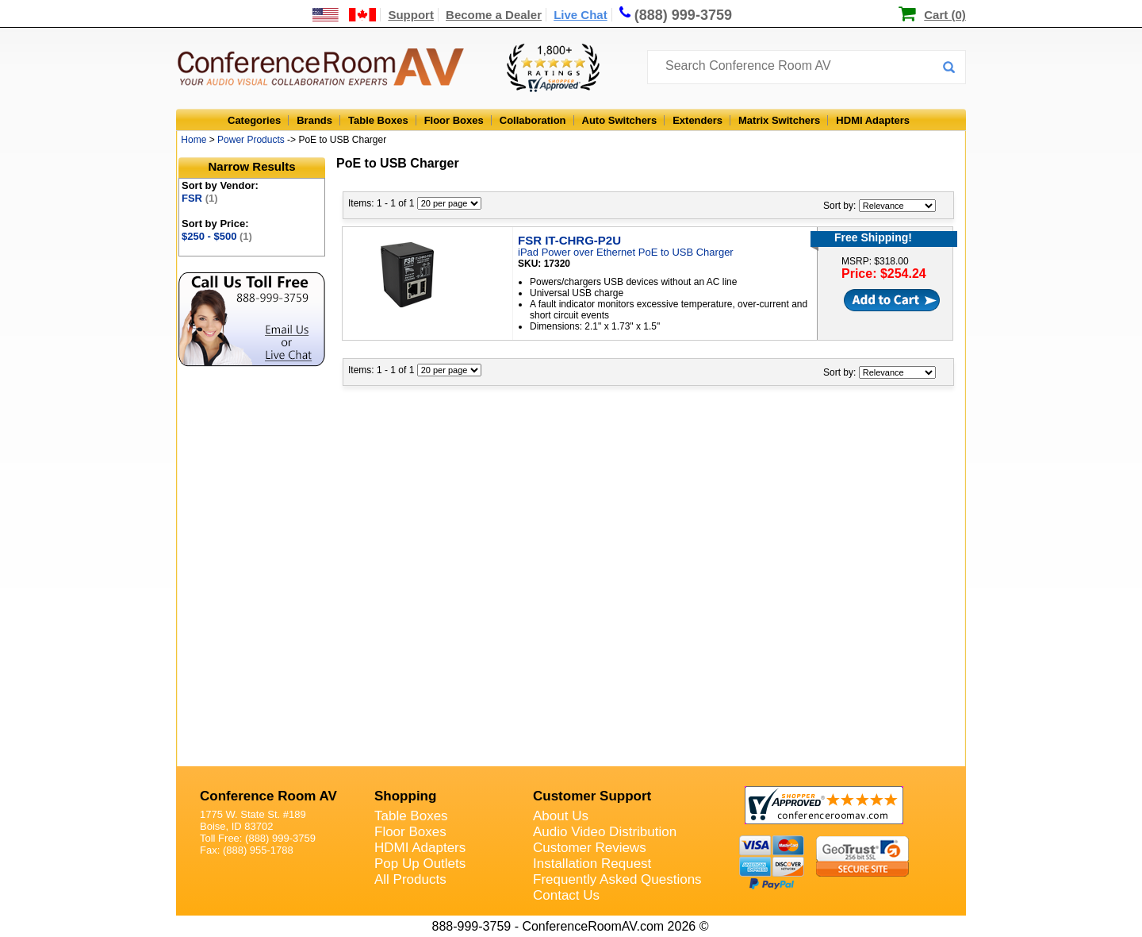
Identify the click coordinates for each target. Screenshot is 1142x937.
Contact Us (566, 895)
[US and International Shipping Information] (344, 14)
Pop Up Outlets (420, 863)
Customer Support (592, 796)
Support (411, 14)
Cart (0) (945, 14)
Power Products (251, 139)
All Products (410, 879)
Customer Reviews (589, 847)
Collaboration (533, 120)
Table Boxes (378, 120)
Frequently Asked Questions (617, 879)
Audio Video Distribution (604, 831)
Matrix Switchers (779, 120)
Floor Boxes (454, 120)
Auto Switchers (619, 120)
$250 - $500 (217, 236)
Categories (254, 120)
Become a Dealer (494, 14)
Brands (314, 120)
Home (193, 139)
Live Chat (580, 14)
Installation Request (592, 863)
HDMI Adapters (873, 120)
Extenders (697, 120)
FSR (200, 198)
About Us (560, 815)
